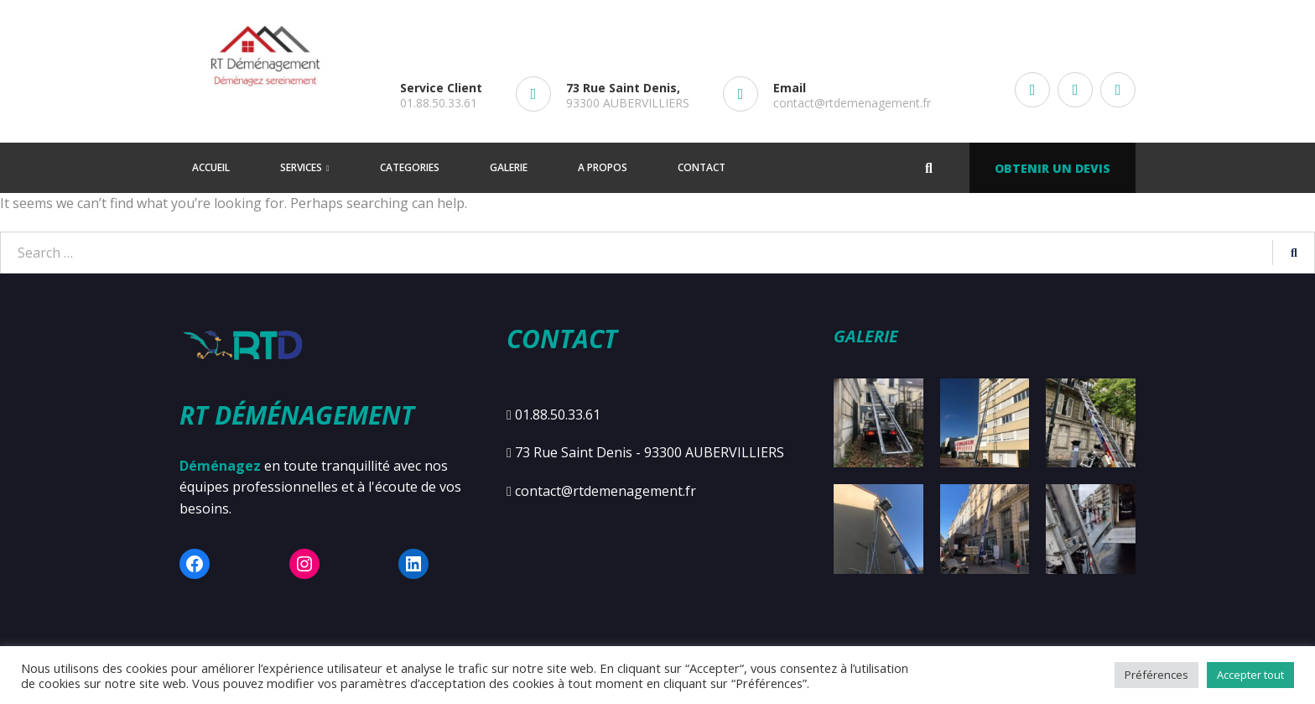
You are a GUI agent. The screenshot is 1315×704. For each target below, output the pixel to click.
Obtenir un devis (1052, 168)
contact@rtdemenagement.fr (852, 103)
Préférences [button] (1156, 674)
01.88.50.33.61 (438, 103)
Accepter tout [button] (1250, 674)
